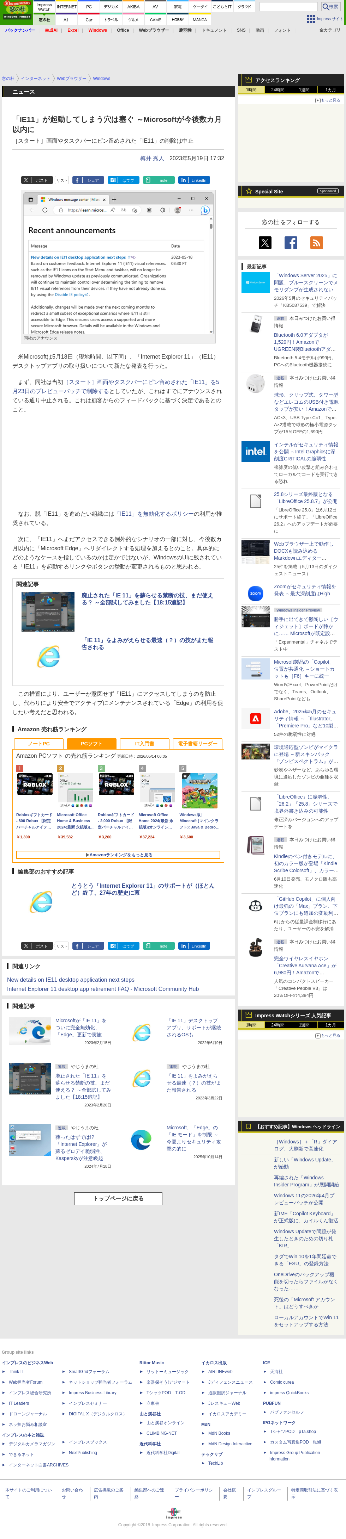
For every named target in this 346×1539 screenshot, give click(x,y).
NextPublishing (83, 1452)
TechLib (215, 1463)
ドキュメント (214, 30)
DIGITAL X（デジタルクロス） (98, 1413)
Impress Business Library (93, 1392)
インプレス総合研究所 (30, 1392)
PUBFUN (272, 1403)
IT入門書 (144, 743)
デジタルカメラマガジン (32, 1443)
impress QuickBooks (289, 1392)
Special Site (269, 191)
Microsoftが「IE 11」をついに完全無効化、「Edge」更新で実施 (81, 1027)
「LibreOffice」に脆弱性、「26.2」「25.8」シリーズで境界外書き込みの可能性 (306, 804)
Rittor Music (151, 1362)
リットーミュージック (168, 1371)
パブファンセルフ (287, 1412)
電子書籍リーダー (197, 743)
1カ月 (331, 89)
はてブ (128, 180)
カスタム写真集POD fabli (295, 1442)
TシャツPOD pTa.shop (293, 1431)
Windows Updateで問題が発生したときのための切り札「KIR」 (305, 1238)
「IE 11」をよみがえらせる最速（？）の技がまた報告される (194, 1083)
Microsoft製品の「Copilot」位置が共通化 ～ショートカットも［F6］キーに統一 (304, 669)
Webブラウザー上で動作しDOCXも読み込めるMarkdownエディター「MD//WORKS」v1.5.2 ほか (305, 558)
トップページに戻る (118, 1199)
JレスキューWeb (224, 1403)
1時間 (251, 89)
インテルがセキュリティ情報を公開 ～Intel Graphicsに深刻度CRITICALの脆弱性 (306, 451)
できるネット (21, 1454)
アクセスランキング (277, 80)
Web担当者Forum (25, 1382)
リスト (62, 180)
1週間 (304, 89)
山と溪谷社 (150, 1413)
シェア (93, 180)
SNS (241, 30)
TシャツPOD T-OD (166, 1392)
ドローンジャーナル (28, 1413)
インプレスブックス (88, 1442)
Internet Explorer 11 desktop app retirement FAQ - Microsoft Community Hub (103, 989)
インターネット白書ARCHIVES (38, 1465)
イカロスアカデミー (227, 1413)
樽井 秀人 (152, 158)
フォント (282, 30)
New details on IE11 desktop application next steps (71, 980)
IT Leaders (19, 1403)
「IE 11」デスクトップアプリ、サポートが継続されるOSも (194, 1027)
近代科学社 (150, 1443)
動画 (260, 30)
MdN (205, 1424)
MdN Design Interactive (230, 1443)
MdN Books (219, 1433)
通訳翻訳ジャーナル (227, 1392)
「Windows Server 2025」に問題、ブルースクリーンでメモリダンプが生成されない (306, 282)
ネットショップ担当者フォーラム (100, 1382)
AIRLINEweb (220, 1371)
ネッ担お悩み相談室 (28, 1424)
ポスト (42, 180)
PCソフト (91, 743)
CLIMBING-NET (162, 1433)
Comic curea (282, 1382)
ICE (266, 1362)
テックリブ (211, 1454)
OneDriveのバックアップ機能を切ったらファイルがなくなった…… (306, 1281)
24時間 (277, 89)
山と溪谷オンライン (166, 1422)
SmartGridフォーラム (89, 1371)
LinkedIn (199, 180)
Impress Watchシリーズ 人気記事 (293, 1015)
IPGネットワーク (279, 1422)
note (163, 180)
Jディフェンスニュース (230, 1382)
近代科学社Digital (163, 1452)
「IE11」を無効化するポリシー (154, 514)
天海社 (276, 1371)
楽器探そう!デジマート (168, 1382)
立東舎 (153, 1403)
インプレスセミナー (88, 1403)
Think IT (16, 1371)
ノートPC (38, 743)
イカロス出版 (214, 1362)
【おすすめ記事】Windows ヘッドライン (297, 1126)
